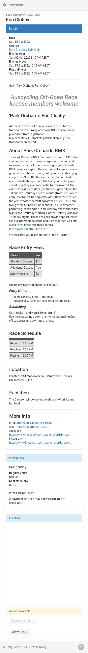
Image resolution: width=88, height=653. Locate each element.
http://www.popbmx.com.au (26, 228)
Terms (31, 647)
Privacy (41, 647)
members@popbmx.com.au (34, 422)
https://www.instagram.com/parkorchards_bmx (39, 442)
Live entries (19, 631)
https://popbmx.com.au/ (31, 426)
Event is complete (23, 620)
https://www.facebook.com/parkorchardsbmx (38, 434)
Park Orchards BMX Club (23, 15)
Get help (81, 647)
